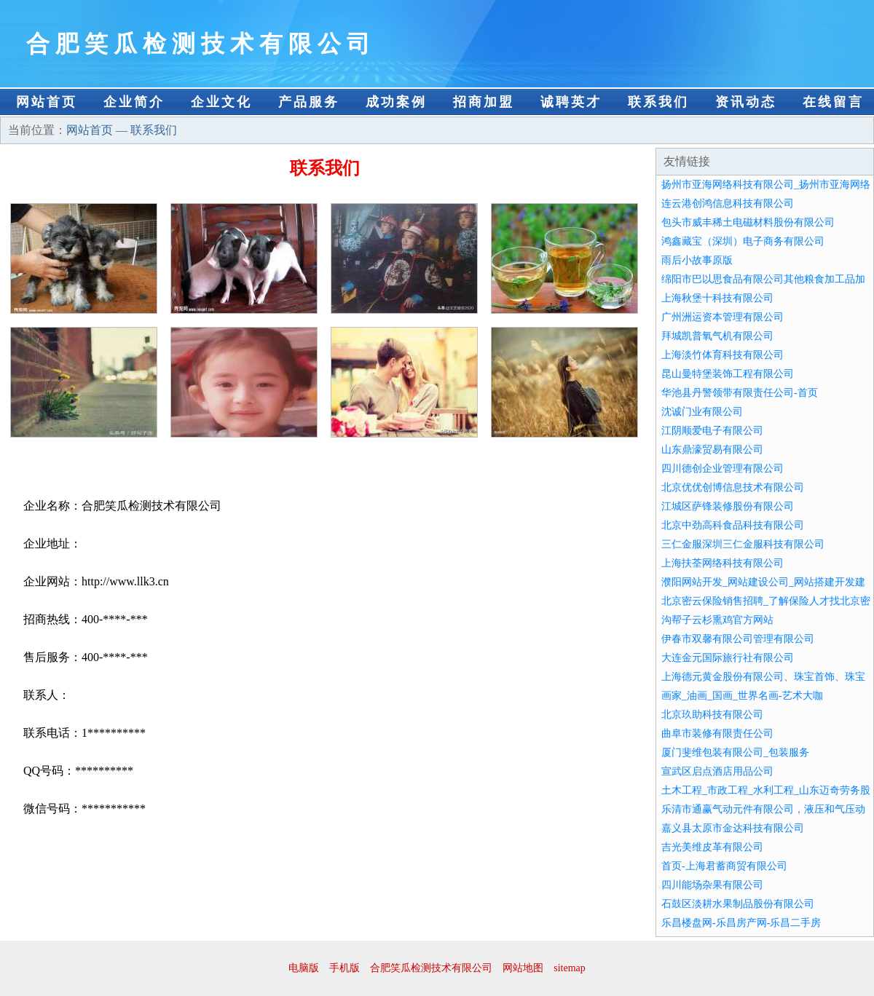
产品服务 (308, 102)
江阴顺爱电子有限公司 (712, 430)
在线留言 (833, 102)
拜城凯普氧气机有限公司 (717, 336)
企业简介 (134, 102)
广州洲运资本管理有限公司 (722, 317)
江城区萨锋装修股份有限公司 (727, 506)
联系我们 (658, 102)
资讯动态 (745, 102)
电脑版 (303, 968)
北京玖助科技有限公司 (712, 714)
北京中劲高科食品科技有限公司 (732, 525)
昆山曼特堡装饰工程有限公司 (727, 373)
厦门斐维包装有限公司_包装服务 (735, 752)
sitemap (570, 968)
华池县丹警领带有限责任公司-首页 (739, 392)
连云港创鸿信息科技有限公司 (727, 203)
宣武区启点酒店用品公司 (717, 771)
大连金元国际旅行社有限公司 (727, 657)
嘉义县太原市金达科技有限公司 (732, 828)
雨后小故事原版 (697, 260)
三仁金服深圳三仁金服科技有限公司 (742, 544)
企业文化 (221, 102)
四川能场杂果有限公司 (712, 885)
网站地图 (523, 968)
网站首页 (46, 102)
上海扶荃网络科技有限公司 (722, 563)
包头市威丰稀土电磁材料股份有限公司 (748, 222)
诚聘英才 (571, 102)
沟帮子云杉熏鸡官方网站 (717, 619)
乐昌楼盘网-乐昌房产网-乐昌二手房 (741, 922)
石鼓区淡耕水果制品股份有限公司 (737, 903)
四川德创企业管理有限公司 (722, 468)
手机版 (344, 968)
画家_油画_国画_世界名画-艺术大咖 (742, 695)
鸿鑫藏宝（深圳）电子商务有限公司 (742, 241)
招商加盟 (483, 102)
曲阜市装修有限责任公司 (717, 733)
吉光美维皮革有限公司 (712, 847)
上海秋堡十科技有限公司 (717, 298)
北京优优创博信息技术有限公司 (732, 487)
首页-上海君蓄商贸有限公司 (724, 866)
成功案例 (396, 102)
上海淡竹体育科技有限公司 (722, 354)
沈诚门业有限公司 (702, 411)
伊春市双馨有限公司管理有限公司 (737, 638)
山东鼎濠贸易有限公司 (712, 449)
